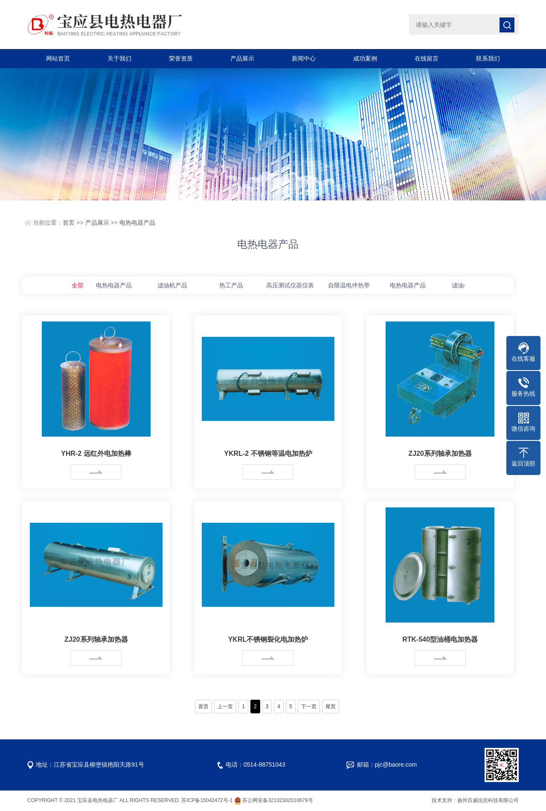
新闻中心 (304, 58)
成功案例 (365, 58)
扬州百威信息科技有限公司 (488, 800)
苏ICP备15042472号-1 (206, 800)
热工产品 (231, 285)
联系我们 (488, 58)
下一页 (309, 707)
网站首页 (58, 58)
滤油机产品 (172, 285)
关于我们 (119, 58)
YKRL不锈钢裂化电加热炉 (268, 639)
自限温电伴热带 (349, 285)
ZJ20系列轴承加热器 (439, 453)
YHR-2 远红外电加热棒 (96, 453)
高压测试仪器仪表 (290, 285)
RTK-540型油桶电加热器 (440, 639)
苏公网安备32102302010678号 (277, 800)
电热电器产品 (137, 222)
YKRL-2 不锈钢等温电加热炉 (268, 453)
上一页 (225, 707)
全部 (78, 285)
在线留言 (427, 58)
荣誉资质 (181, 58)
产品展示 (242, 58)
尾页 (330, 707)
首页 (69, 222)
